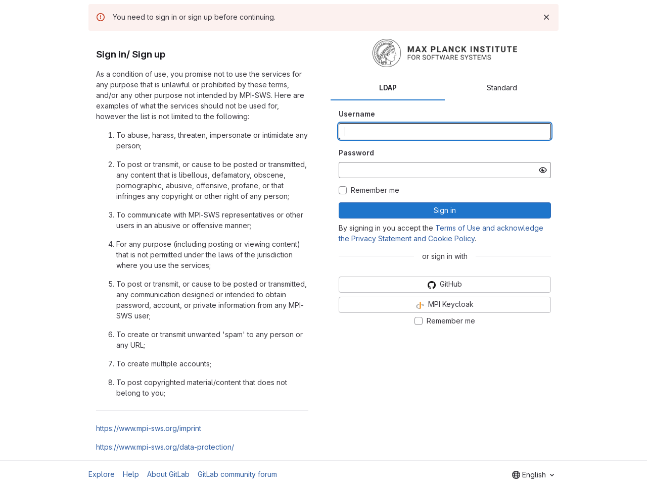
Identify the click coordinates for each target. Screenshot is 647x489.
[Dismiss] (546, 17)
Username (357, 114)
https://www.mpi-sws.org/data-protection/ (165, 447)
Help (131, 474)
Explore (101, 474)
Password (356, 152)
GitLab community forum (237, 474)
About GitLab (168, 474)
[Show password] (543, 170)
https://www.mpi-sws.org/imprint (148, 428)
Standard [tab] (502, 87)
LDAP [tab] (388, 87)
